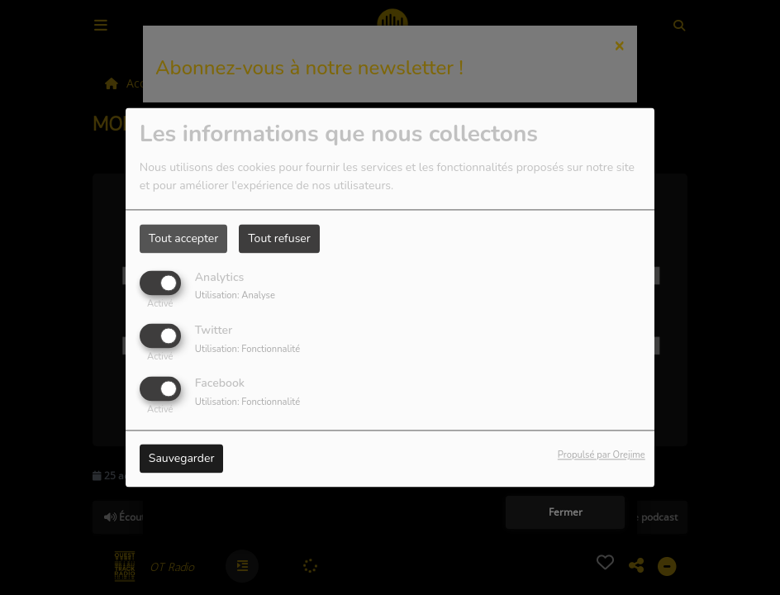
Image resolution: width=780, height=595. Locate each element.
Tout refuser (279, 238)
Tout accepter (183, 238)
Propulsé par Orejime (601, 456)
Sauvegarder (182, 459)
